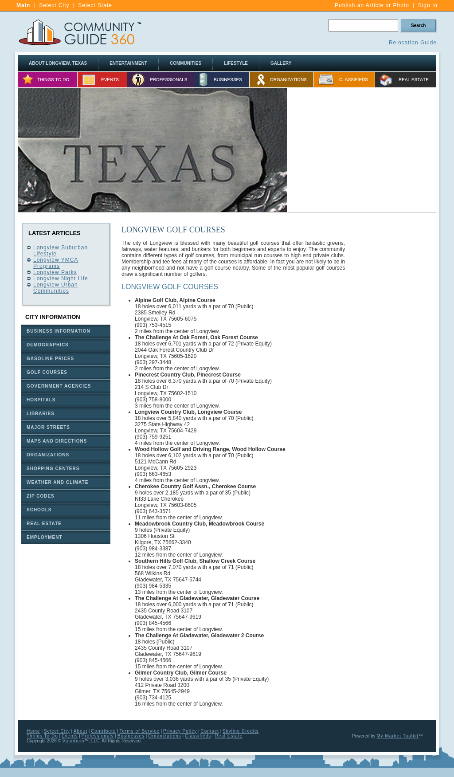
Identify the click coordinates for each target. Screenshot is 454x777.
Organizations (164, 736)
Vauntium (74, 740)
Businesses (131, 736)
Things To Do (42, 736)
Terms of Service (139, 731)
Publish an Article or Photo (372, 5)
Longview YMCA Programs (55, 263)
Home (33, 731)
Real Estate (229, 736)
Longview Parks (55, 272)
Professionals (98, 736)
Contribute (103, 731)
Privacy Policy (180, 731)
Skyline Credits (241, 731)
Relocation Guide (413, 42)
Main (23, 5)
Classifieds (198, 736)
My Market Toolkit (397, 736)
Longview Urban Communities (55, 288)
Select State (95, 5)
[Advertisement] (361, 150)
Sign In (428, 5)
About (80, 731)
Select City (54, 5)
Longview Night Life (60, 278)
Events (70, 736)
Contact (209, 731)
